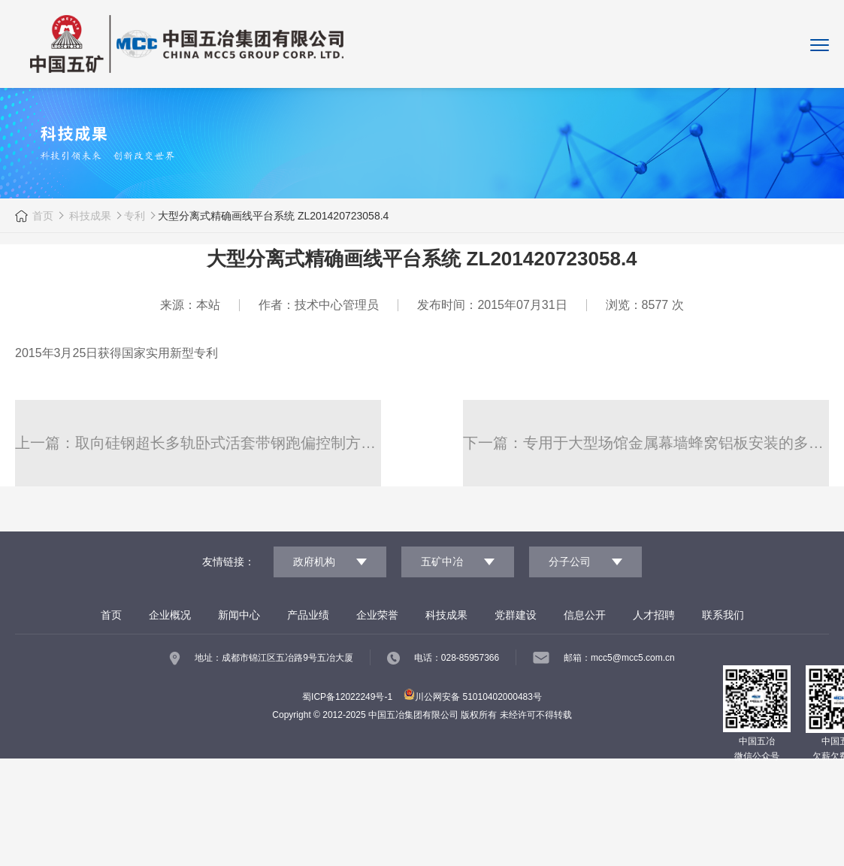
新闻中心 (239, 615)
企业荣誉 (377, 615)
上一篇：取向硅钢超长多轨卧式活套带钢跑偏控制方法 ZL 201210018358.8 (198, 443)
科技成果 (89, 216)
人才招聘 (654, 615)
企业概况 (170, 615)
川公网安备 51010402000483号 (473, 697)
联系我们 (723, 615)
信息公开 (585, 615)
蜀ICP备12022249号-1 (347, 697)
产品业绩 (308, 615)
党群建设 (516, 615)
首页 (43, 216)
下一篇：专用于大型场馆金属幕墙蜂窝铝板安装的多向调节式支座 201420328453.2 (646, 443)
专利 (135, 216)
